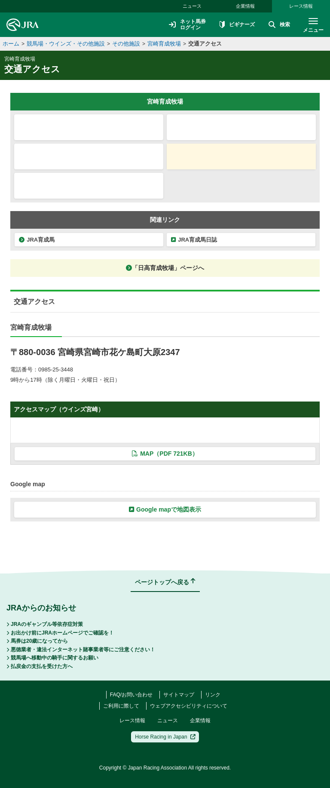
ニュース (192, 6)
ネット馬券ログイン (187, 24)
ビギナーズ (237, 24)
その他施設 (126, 43)
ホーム (11, 43)
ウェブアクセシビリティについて (188, 706)
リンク (212, 695)
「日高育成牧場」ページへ (165, 267)
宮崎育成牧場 (164, 43)
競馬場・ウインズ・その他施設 (66, 43)
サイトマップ (178, 695)
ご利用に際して (121, 706)
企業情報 (245, 6)
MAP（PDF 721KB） (165, 453)
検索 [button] (279, 24)
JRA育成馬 (37, 239)
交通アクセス (205, 43)
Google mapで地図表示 (165, 509)
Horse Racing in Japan (165, 737)
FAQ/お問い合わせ (131, 695)
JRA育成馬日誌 (194, 239)
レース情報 (301, 6)
